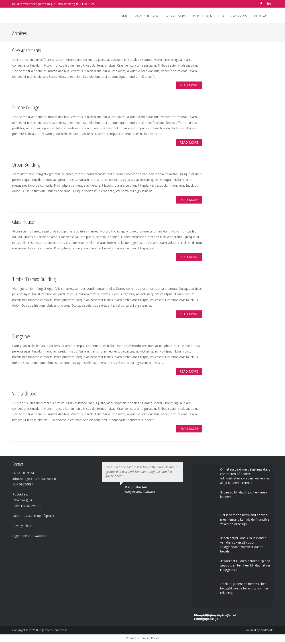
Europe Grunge (25, 107)
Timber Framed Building (34, 279)
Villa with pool (24, 393)
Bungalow (21, 336)
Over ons (239, 16)
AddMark (267, 630)
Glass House (23, 221)
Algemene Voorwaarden (29, 536)
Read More (189, 85)
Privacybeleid (21, 526)
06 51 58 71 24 (85, 4)
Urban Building (26, 164)
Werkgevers (176, 16)
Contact (261, 16)
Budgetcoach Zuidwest (51, 630)
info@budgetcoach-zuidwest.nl (34, 479)
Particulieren (147, 16)
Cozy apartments (26, 50)
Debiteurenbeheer (208, 16)
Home (123, 16)
